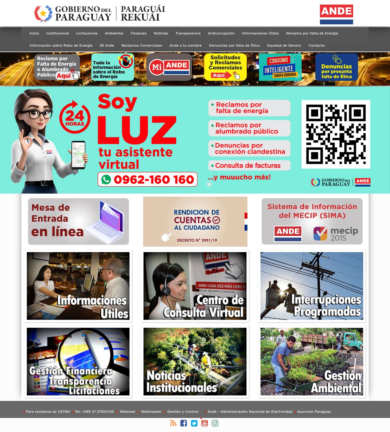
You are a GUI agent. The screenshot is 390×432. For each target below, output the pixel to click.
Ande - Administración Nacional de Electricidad (249, 411)
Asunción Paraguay (314, 411)
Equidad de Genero (284, 45)
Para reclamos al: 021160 (48, 411)
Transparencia (188, 33)
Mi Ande (107, 45)
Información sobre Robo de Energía (61, 45)
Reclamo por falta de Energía (312, 33)
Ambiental (114, 33)
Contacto (316, 45)
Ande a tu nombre (185, 45)
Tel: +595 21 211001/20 (94, 411)
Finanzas (139, 33)
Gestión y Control (182, 411)
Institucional (58, 33)
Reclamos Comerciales (142, 45)
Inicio (34, 33)
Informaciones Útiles (260, 33)
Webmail (127, 411)
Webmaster (150, 411)
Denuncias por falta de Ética (234, 45)
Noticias (161, 33)
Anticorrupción (221, 33)
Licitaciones (87, 33)
